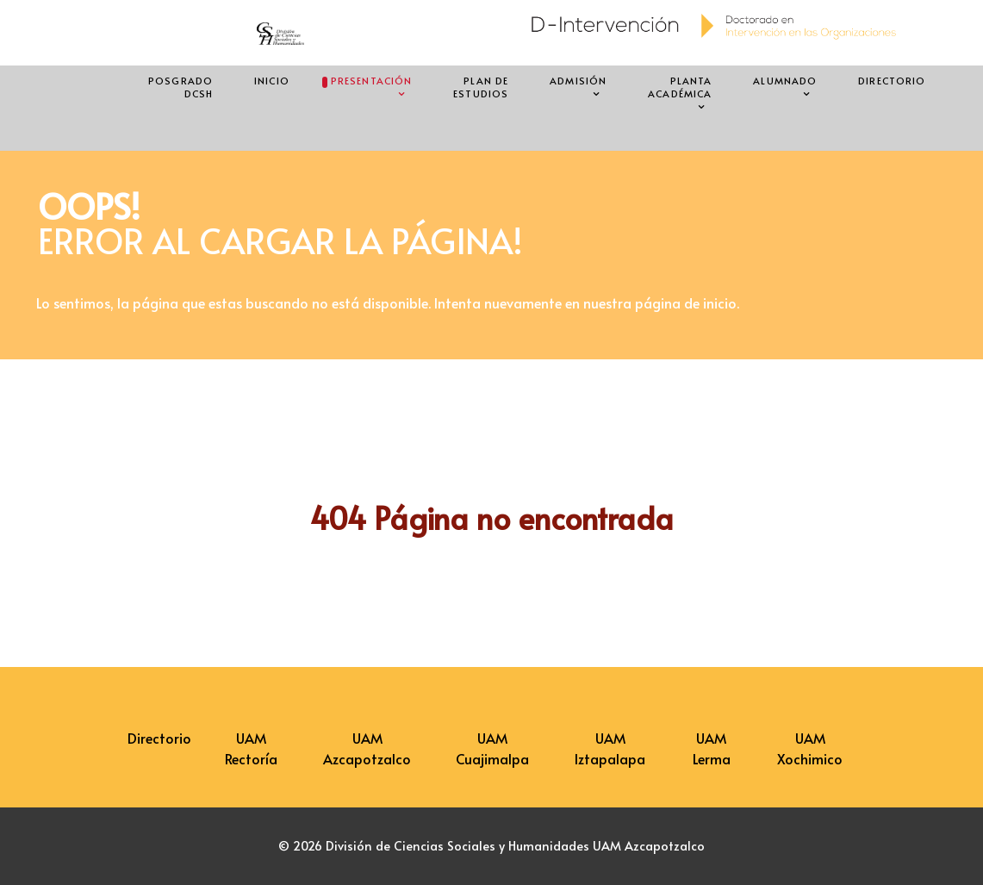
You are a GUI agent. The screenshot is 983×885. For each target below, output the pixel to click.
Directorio (159, 737)
